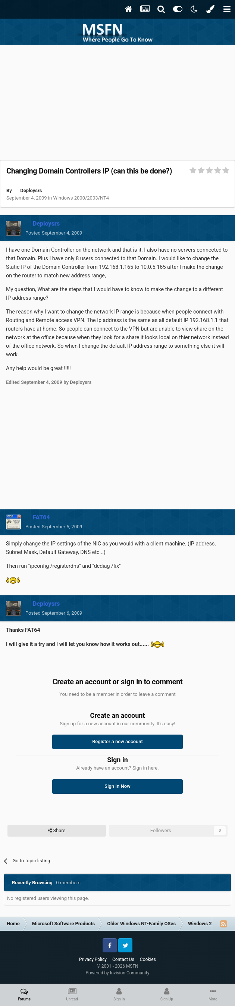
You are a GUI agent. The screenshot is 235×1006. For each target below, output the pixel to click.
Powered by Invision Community (118, 972)
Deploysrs (31, 190)
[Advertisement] (117, 100)
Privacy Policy (93, 959)
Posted (53, 233)
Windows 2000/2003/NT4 (81, 198)
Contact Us (123, 959)
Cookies (148, 959)
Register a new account (117, 741)
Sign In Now (117, 786)
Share (56, 830)
